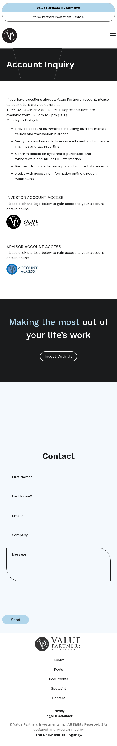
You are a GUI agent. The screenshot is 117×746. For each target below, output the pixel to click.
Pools (58, 669)
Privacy (58, 711)
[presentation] (35, 596)
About (58, 660)
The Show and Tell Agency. (58, 735)
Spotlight (58, 688)
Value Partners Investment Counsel (58, 17)
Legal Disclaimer (58, 716)
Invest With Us (58, 356)
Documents (58, 679)
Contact (58, 698)
